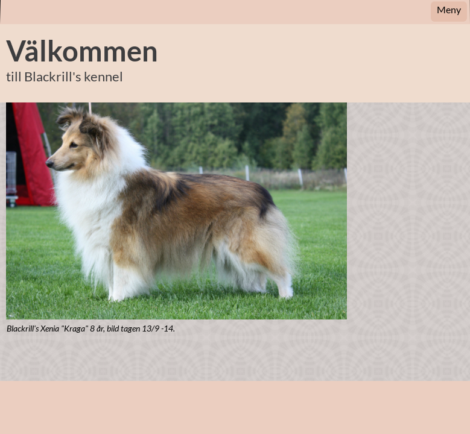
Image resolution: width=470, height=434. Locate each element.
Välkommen (82, 51)
